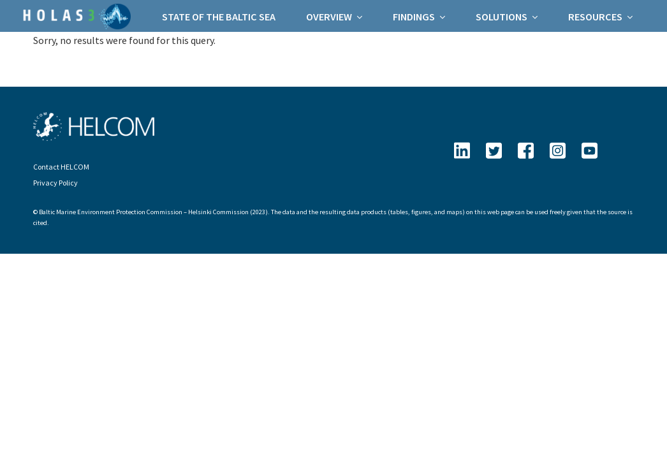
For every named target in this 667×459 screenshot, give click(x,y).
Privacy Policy (55, 182)
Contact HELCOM (61, 166)
